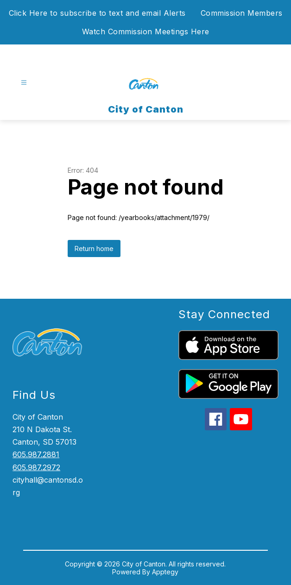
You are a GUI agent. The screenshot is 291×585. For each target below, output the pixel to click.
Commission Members (242, 13)
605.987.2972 (36, 467)
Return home (94, 248)
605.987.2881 (36, 454)
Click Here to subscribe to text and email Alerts (97, 13)
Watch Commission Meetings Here (145, 31)
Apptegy (165, 572)
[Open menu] (24, 82)
